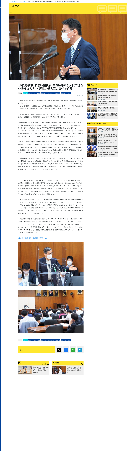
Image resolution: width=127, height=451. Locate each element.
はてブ (80, 350)
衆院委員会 (57, 93)
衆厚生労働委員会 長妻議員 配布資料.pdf (33, 238)
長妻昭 (38, 93)
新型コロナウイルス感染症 (47, 93)
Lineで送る (73, 350)
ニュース (22, 1)
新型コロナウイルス (65, 93)
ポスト (59, 350)
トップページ (14, 1)
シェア (66, 350)
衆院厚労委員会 (32, 93)
